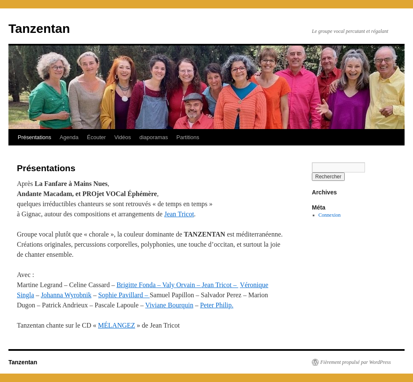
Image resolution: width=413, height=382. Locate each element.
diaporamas (153, 137)
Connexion (330, 215)
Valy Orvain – (182, 284)
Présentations (34, 137)
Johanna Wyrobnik (66, 295)
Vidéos (122, 137)
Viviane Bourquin (169, 305)
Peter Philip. (216, 305)
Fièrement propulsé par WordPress (355, 362)
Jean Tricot (179, 214)
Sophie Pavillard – (124, 295)
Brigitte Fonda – (139, 284)
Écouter (96, 137)
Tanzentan (39, 28)
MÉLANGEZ (116, 325)
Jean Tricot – (220, 284)
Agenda (69, 137)
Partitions (188, 137)
